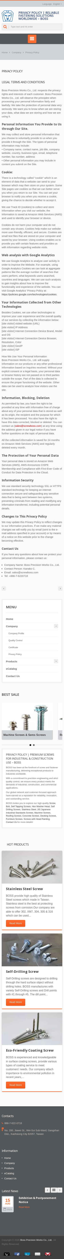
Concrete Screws (31, 815)
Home (5, 52)
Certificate (13, 647)
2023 (7, 1209)
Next (59, 1190)
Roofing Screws (13, 815)
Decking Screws (48, 815)
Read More (15, 923)
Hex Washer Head (41, 806)
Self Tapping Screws (21, 806)
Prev (47, 1190)
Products (11, 661)
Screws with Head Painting (37, 819)
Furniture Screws (14, 819)
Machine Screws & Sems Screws (24, 734)
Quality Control (15, 640)
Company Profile (16, 633)
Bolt (8, 806)
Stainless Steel (29, 809)
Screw (52, 803)
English (56, 4)
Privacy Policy (32, 52)
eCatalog (11, 668)
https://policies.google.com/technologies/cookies (29, 294)
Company (16, 52)
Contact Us (13, 676)
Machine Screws (42, 812)
